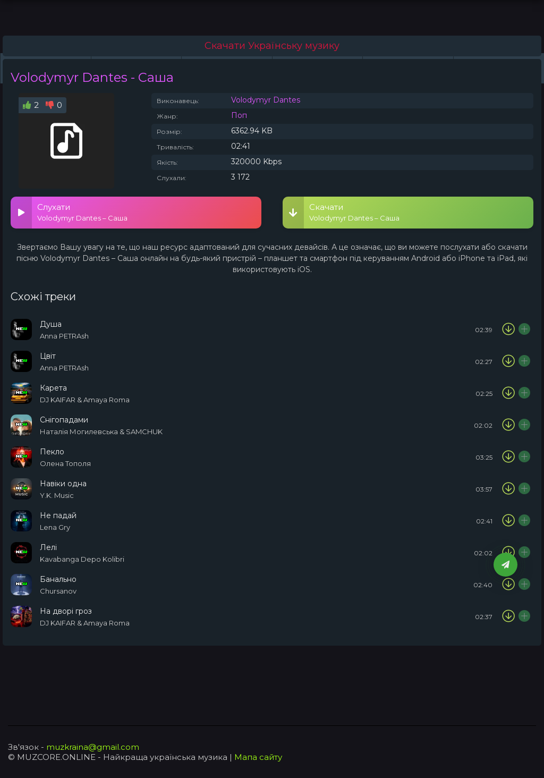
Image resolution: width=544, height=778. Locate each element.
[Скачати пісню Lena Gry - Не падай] (508, 521)
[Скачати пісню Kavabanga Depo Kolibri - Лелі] (508, 553)
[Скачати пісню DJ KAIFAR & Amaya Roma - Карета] (508, 393)
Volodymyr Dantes (265, 100)
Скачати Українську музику (272, 46)
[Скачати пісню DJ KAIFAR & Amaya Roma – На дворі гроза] (508, 616)
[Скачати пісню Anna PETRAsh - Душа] (508, 329)
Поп (239, 115)
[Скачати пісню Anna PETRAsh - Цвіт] (508, 361)
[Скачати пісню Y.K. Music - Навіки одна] (508, 489)
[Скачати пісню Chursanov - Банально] (508, 585)
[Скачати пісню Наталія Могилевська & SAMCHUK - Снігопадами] (508, 425)
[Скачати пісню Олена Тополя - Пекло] (508, 457)
